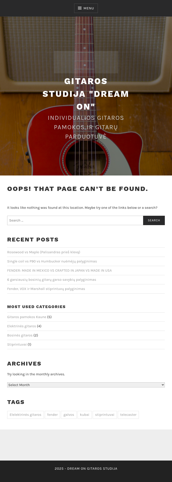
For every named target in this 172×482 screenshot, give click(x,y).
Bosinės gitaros (20, 335)
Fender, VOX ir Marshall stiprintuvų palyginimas (46, 289)
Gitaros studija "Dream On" (86, 94)
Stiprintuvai (17, 344)
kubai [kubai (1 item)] (84, 414)
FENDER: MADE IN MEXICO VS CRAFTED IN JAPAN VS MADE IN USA (59, 270)
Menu (89, 8)
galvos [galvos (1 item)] (68, 414)
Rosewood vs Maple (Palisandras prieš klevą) (43, 252)
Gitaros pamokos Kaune (26, 317)
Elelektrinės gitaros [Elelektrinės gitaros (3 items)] (25, 414)
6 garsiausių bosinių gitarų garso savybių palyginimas (51, 279)
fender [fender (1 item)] (52, 414)
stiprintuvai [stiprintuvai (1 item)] (104, 414)
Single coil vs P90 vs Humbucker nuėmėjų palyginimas (52, 261)
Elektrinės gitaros (21, 326)
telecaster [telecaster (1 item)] (128, 414)
